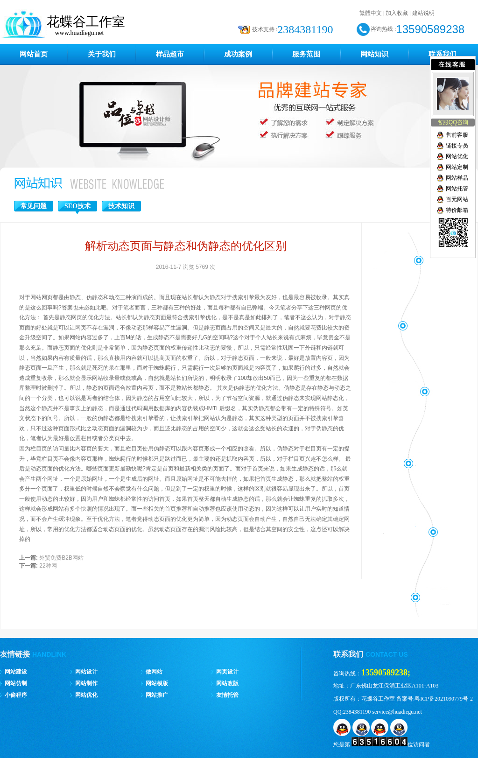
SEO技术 (77, 206)
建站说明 (423, 13)
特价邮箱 (457, 210)
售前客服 (457, 135)
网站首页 (34, 54)
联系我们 (443, 54)
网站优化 (457, 156)
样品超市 (170, 54)
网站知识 (374, 54)
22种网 (47, 565)
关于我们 (102, 54)
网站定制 (457, 167)
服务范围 (306, 54)
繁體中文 (370, 13)
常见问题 (34, 206)
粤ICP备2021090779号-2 (444, 698)
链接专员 (457, 145)
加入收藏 (397, 13)
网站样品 (457, 178)
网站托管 (457, 188)
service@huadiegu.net (397, 712)
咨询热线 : (383, 29)
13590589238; (385, 672)
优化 (136, 529)
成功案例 (238, 54)
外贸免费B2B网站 (61, 557)
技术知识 (121, 206)
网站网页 (41, 297)
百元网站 (457, 199)
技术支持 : (264, 29)
